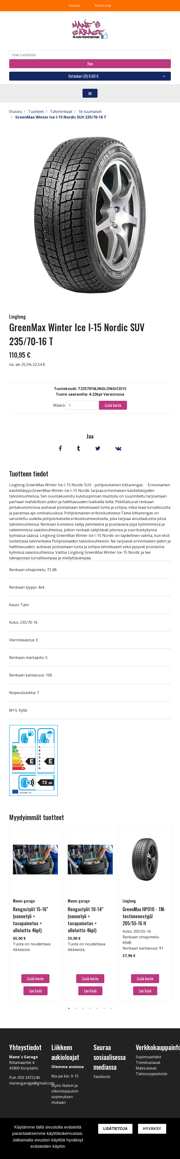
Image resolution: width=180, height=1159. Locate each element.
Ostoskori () (83, 76)
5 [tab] (97, 1008)
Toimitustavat (148, 1062)
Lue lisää (35, 991)
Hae (90, 64)
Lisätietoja (115, 1129)
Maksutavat (146, 1068)
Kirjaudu (75, 5)
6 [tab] (104, 1008)
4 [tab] (90, 1008)
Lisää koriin (113, 405)
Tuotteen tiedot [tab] (28, 473)
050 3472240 (29, 1077)
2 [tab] (76, 1008)
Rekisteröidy (103, 5)
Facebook (102, 1076)
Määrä (59, 405)
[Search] (90, 54)
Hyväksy (152, 1129)
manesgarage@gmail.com (31, 1083)
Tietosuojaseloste (151, 1073)
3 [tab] (83, 1008)
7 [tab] (111, 1008)
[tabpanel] (35, 912)
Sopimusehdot (148, 1056)
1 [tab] (69, 1008)
